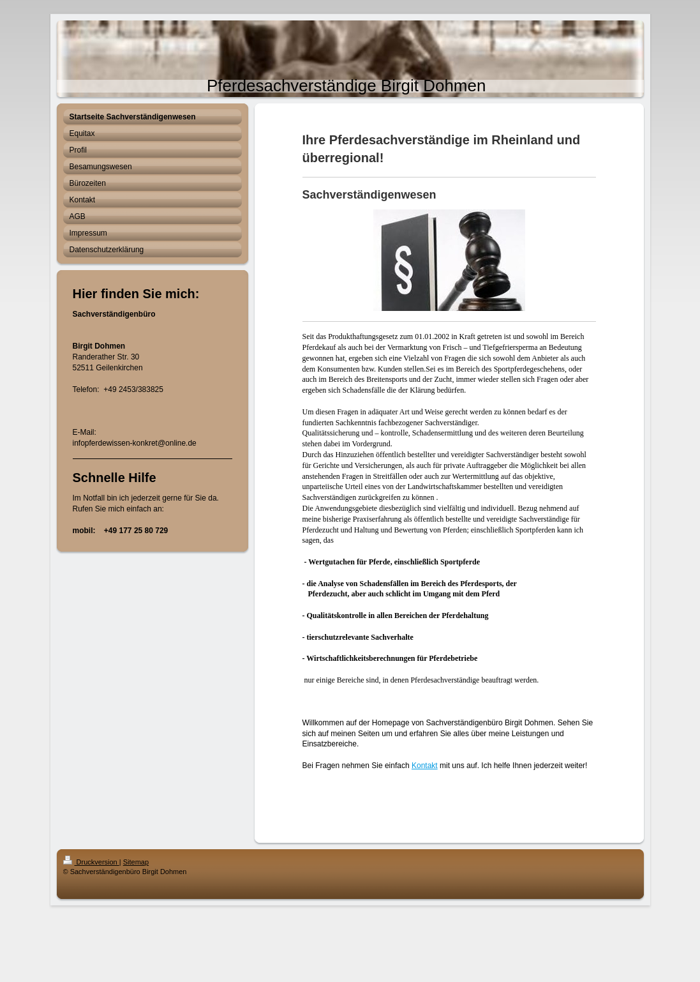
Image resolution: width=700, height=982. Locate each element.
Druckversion (91, 862)
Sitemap (136, 862)
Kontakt (425, 765)
